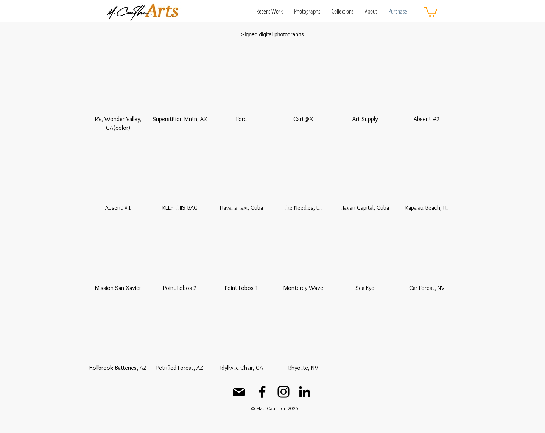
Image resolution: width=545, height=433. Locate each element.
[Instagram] (283, 392)
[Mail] (238, 392)
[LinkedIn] (305, 392)
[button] (269, 11)
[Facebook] (262, 392)
